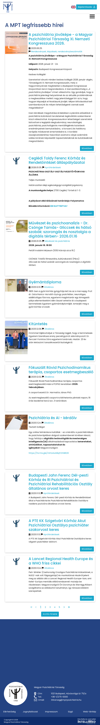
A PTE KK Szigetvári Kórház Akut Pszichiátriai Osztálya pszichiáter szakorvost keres (59, 525)
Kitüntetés (38, 323)
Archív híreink (50, 614)
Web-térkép (89, 711)
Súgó (70, 711)
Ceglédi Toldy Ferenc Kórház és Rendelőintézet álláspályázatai (57, 160)
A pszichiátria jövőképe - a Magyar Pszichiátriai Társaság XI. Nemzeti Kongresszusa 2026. (61, 39)
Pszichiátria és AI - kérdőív (53, 417)
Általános (49, 287)
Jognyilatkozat (30, 711)
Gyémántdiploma (45, 282)
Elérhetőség (9, 711)
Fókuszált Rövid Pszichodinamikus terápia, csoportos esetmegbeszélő (61, 370)
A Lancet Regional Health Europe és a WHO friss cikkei (61, 561)
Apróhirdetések (53, 167)
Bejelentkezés (85, 6)
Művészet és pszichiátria (57, 241)
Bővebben (87, 148)
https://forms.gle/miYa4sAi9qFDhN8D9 (49, 453)
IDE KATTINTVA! (58, 206)
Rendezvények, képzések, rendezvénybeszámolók (56, 51)
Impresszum (51, 711)
